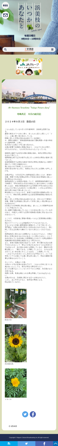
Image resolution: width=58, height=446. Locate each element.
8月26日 (14, 426)
